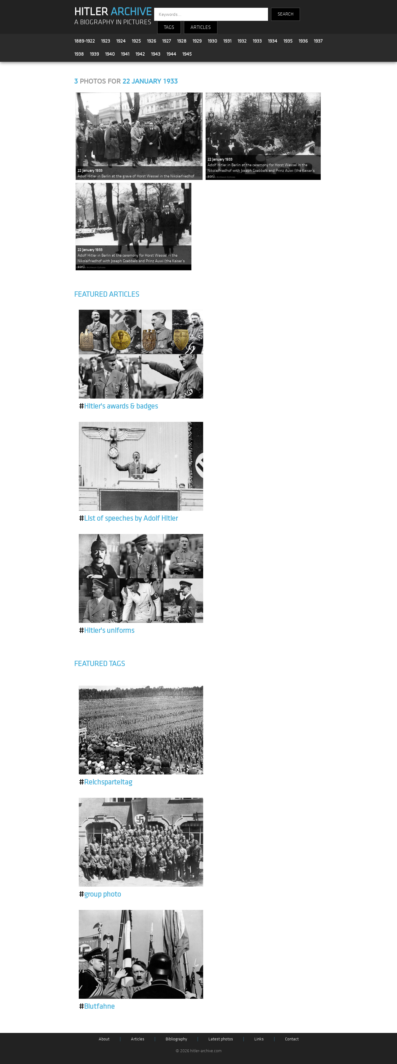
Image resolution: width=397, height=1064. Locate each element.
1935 (287, 41)
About (104, 1039)
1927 (166, 41)
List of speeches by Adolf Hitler (128, 518)
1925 (136, 41)
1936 (303, 41)
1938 (79, 54)
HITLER (113, 12)
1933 (257, 41)
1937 (318, 41)
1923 (105, 41)
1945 (187, 54)
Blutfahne (97, 1006)
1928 (181, 41)
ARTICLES (200, 27)
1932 (242, 41)
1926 (151, 41)
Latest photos (220, 1039)
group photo (100, 894)
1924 (121, 41)
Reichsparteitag (105, 782)
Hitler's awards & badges (118, 406)
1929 (197, 41)
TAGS (169, 27)
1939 (94, 54)
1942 (140, 54)
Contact (292, 1039)
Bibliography (176, 1039)
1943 (155, 54)
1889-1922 (84, 41)
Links (259, 1039)
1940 (110, 54)
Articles (137, 1039)
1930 (212, 41)
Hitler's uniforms (106, 630)
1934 (272, 41)
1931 (227, 41)
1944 (171, 54)
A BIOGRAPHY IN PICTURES (112, 22)
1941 (125, 54)
